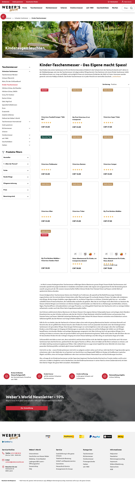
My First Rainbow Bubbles (112, 211)
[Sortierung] (120, 84)
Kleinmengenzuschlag (117, 459)
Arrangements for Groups (64, 469)
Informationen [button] (116, 450)
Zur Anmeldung (27, 408)
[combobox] (125, 8)
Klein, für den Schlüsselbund (11, 81)
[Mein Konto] (126, 2)
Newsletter (114, 456)
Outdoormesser (16, 135)
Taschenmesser (16, 67)
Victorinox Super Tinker (112, 117)
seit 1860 (16, 138)
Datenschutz (114, 467)
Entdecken (5, 2)
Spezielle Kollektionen (9, 105)
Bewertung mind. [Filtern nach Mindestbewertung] (16, 196)
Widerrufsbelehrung (116, 464)
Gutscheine (60, 464)
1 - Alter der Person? (16, 164)
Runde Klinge (16, 177)
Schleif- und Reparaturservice (65, 461)
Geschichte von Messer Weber (39, 456)
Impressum (113, 461)
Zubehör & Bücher (8, 115)
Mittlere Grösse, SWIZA (9, 91)
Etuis (3, 108)
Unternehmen (33, 453)
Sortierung (106, 84)
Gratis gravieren (17, 2)
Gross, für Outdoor (8, 95)
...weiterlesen (116, 76)
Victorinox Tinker (78, 211)
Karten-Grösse (6, 98)
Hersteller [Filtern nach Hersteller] (16, 157)
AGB (111, 469)
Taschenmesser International (16, 121)
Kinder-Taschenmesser (10, 85)
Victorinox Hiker (47, 211)
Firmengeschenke (89, 461)
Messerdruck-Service (63, 466)
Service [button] (59, 450)
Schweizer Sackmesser (16, 71)
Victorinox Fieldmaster (49, 164)
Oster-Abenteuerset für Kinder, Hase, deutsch (114, 260)
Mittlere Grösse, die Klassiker (11, 88)
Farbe (16, 170)
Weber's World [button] (35, 450)
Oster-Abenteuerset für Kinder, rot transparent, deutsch (84, 260)
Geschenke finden (32, 2)
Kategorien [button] (87, 450)
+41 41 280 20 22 (16, 453)
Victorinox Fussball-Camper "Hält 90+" (53, 118)
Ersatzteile (5, 111)
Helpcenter (114, 453)
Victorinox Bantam (79, 164)
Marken (16, 145)
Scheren (4, 131)
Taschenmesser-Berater (10, 75)
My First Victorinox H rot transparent (81, 118)
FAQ (30, 469)
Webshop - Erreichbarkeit (37, 459)
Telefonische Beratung (63, 458)
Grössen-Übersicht (8, 78)
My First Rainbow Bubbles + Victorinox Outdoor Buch (50, 259)
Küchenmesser (16, 128)
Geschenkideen (16, 142)
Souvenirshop (33, 466)
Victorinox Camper (110, 164)
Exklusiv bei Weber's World (11, 118)
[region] (67, 39)
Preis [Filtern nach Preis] (16, 190)
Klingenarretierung (16, 183)
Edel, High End (7, 101)
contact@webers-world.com (14, 462)
